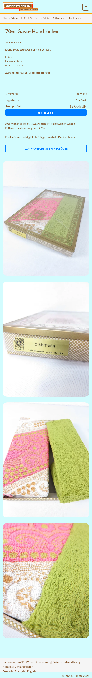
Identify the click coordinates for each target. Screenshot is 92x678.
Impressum (9, 662)
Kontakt (8, 666)
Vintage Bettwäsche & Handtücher (62, 18)
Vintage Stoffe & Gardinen (26, 18)
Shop (5, 18)
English (31, 671)
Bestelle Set (46, 112)
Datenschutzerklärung (66, 662)
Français (20, 671)
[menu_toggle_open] (85, 7)
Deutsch (8, 671)
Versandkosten (20, 123)
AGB (21, 662)
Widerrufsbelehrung (38, 662)
